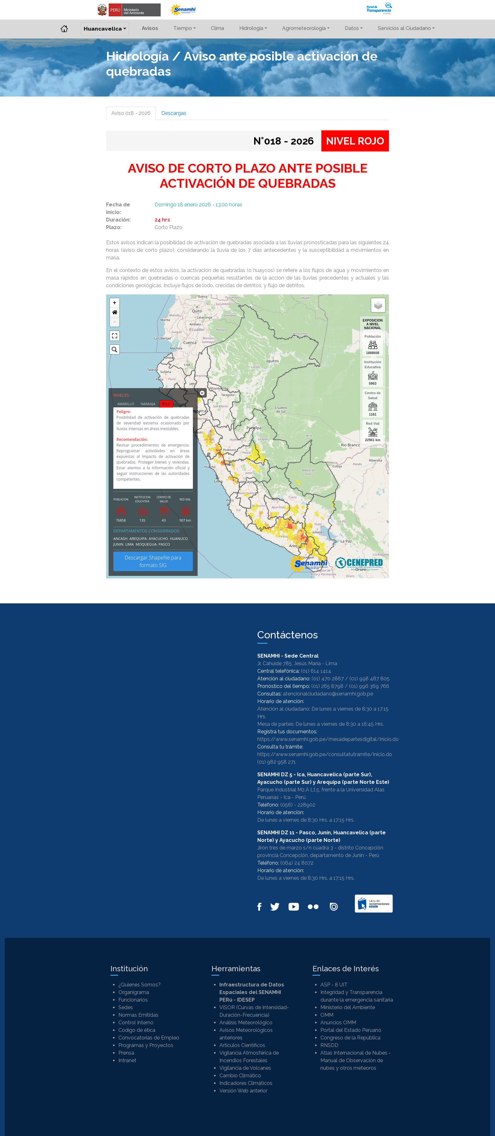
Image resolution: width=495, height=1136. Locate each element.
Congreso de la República (350, 1038)
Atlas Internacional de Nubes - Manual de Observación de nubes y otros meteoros (355, 1060)
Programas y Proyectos (145, 1045)
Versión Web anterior (243, 1091)
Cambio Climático (240, 1076)
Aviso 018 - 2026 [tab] (131, 113)
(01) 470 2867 (328, 679)
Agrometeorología (304, 28)
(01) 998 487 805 (369, 679)
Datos (352, 28)
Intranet (127, 1060)
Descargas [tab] (173, 113)
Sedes (125, 1007)
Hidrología (251, 28)
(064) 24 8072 (296, 863)
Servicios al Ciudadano (404, 28)
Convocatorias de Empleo (148, 1038)
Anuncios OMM (338, 1023)
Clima (217, 28)
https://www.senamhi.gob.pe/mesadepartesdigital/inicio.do (328, 739)
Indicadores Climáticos (245, 1083)
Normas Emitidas (138, 1015)
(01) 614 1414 (316, 671)
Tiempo (182, 28)
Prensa (126, 1053)
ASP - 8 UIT (334, 985)
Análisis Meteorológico (245, 1023)
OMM (326, 1015)
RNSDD (329, 1045)
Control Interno (135, 1023)
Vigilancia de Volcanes (245, 1068)
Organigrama (133, 992)
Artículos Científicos (242, 1045)
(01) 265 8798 (327, 686)
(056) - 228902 (297, 805)
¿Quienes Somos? (139, 985)
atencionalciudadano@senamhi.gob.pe (328, 694)
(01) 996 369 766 (369, 686)
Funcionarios (133, 1000)
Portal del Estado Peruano (350, 1030)
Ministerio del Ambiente (347, 1007)
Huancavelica (103, 29)
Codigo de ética (136, 1030)
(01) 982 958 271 (276, 762)
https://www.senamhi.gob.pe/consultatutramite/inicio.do (324, 754)
